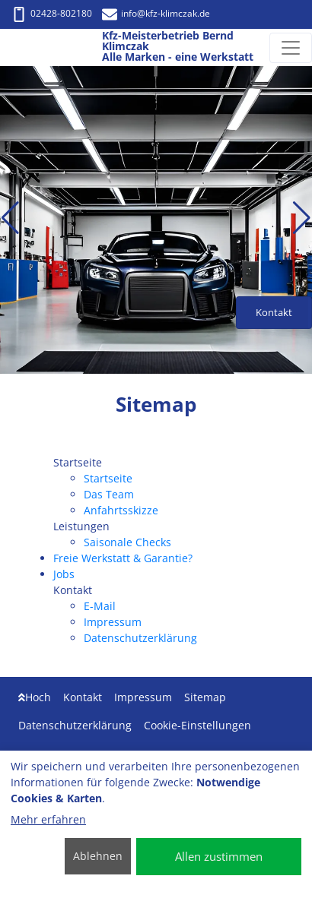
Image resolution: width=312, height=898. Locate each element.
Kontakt (82, 697)
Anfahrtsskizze (121, 510)
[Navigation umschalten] (290, 48)
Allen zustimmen (219, 856)
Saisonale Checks (127, 542)
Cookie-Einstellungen (197, 725)
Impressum (113, 622)
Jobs (64, 574)
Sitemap (205, 697)
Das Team (109, 494)
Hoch (34, 697)
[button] (10, 218)
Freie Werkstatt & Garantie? (123, 558)
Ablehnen (98, 856)
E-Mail (100, 606)
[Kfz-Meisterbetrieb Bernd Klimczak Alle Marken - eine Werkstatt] (28, 48)
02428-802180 (51, 13)
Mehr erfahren (48, 819)
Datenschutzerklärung (140, 638)
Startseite (108, 478)
